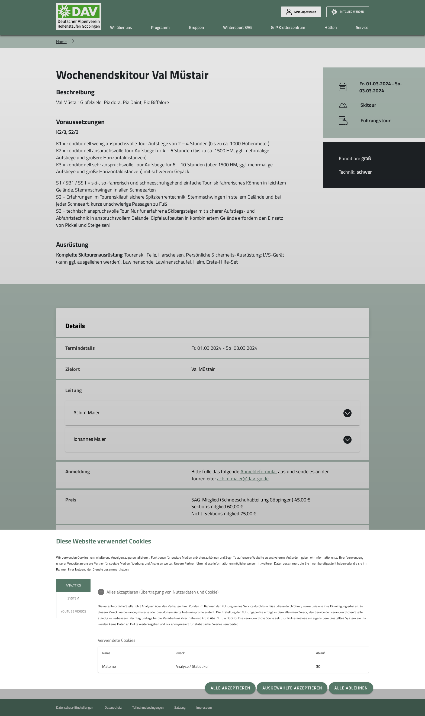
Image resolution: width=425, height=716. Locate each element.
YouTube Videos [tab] (73, 611)
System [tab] (73, 598)
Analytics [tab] (73, 585)
